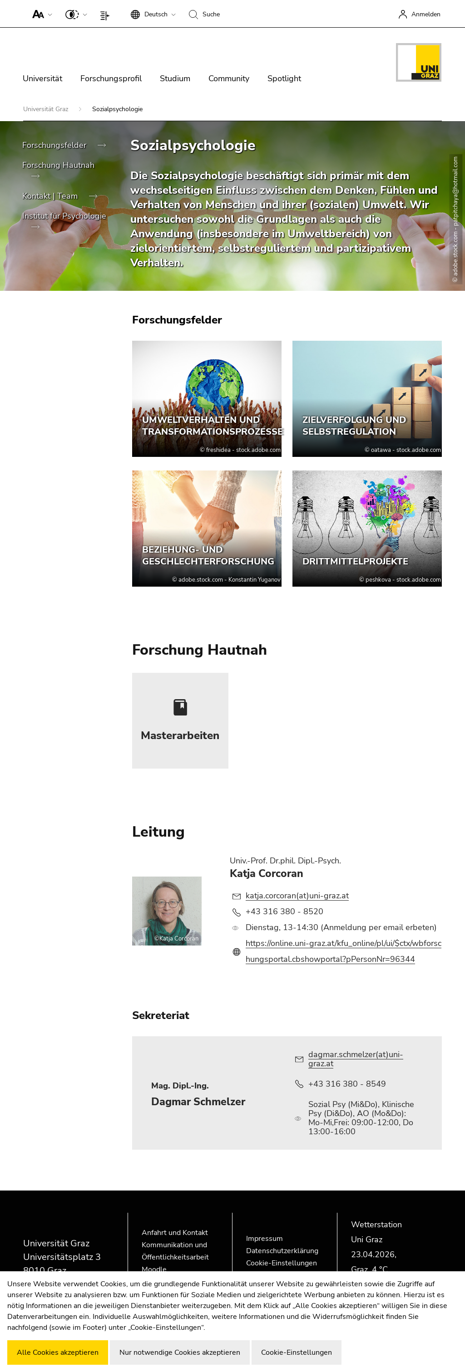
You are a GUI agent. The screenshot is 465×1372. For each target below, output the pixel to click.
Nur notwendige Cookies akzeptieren (179, 1352)
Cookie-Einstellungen (281, 1263)
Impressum (264, 1239)
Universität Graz (46, 109)
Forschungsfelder (55, 145)
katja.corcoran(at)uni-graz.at (297, 895)
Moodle (154, 1269)
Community (228, 78)
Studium (175, 78)
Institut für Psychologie (64, 216)
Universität (42, 78)
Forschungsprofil (111, 78)
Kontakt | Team (51, 196)
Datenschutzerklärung (282, 1251)
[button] (40, 13)
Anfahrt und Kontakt (175, 1233)
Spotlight (284, 78)
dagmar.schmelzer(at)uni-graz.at (355, 1059)
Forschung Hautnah (58, 165)
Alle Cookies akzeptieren (58, 1352)
